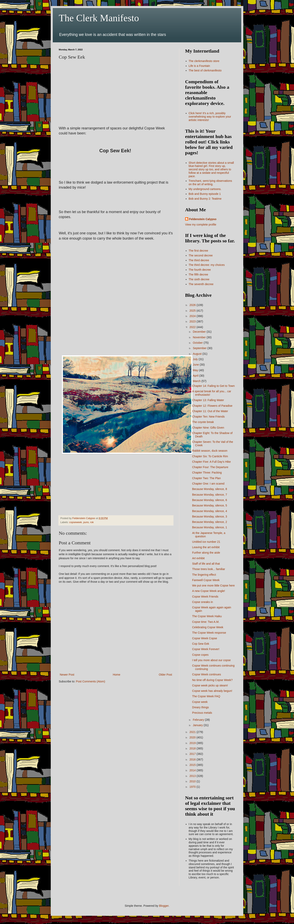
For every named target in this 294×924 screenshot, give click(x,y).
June (196, 364)
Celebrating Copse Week (207, 627)
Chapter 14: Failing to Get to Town (213, 385)
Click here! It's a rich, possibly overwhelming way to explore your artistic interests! (210, 117)
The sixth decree (199, 279)
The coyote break (203, 422)
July (196, 359)
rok (92, 522)
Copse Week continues (206, 674)
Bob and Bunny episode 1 (205, 193)
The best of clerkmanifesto (205, 70)
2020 (193, 737)
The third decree (199, 260)
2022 (193, 327)
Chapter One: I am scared (208, 483)
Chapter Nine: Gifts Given (208, 427)
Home (116, 674)
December (199, 331)
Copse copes (200, 654)
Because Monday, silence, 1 (209, 527)
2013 (193, 776)
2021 (193, 732)
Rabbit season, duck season (209, 450)
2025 (193, 310)
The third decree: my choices (207, 264)
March (197, 381)
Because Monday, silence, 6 (209, 500)
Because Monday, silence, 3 (209, 516)
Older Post (165, 674)
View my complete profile (200, 224)
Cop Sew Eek (200, 643)
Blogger (163, 905)
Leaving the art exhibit (206, 547)
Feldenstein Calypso (202, 219)
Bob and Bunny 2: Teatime (205, 198)
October (198, 342)
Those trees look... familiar (208, 569)
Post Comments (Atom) (90, 681)
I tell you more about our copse (211, 660)
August (197, 353)
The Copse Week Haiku (207, 616)
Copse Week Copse (204, 638)
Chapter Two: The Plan (206, 478)
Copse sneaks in (202, 602)
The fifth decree (198, 274)
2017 (193, 753)
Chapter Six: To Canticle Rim (210, 456)
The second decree (201, 255)
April (196, 375)
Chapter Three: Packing (207, 472)
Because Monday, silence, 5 (209, 505)
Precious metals (202, 712)
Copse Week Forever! (205, 649)
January (198, 725)
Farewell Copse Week (206, 580)
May (196, 370)
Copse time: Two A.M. (205, 621)
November (199, 337)
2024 (193, 316)
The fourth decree (200, 269)
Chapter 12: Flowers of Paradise (212, 405)
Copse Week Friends (205, 596)
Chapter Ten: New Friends (208, 416)
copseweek (75, 522)
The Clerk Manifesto (99, 18)
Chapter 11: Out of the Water (210, 411)
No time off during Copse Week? (212, 680)
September (200, 348)
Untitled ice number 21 (206, 541)
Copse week (200, 701)
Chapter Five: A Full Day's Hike (211, 461)
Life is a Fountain (199, 65)
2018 (193, 748)
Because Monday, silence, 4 (209, 511)
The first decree (198, 250)
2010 (193, 781)
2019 (193, 743)
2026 (193, 305)
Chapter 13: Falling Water (208, 400)
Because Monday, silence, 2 (209, 521)
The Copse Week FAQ (206, 696)
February (199, 719)
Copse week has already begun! (212, 690)
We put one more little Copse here (213, 585)
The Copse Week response (209, 632)
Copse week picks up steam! (210, 685)
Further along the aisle (206, 552)
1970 (193, 786)
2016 (193, 759)
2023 (193, 321)
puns (86, 522)
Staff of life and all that (206, 563)
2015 (193, 764)
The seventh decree (201, 284)
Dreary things (200, 707)
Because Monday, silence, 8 (209, 489)
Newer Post (67, 674)
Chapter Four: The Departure (210, 467)
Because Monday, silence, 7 (209, 494)
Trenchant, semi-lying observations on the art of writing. (210, 182)
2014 (193, 770)
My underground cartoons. (205, 189)
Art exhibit (198, 558)
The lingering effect (204, 574)
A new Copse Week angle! (208, 591)
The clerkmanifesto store (204, 61)
